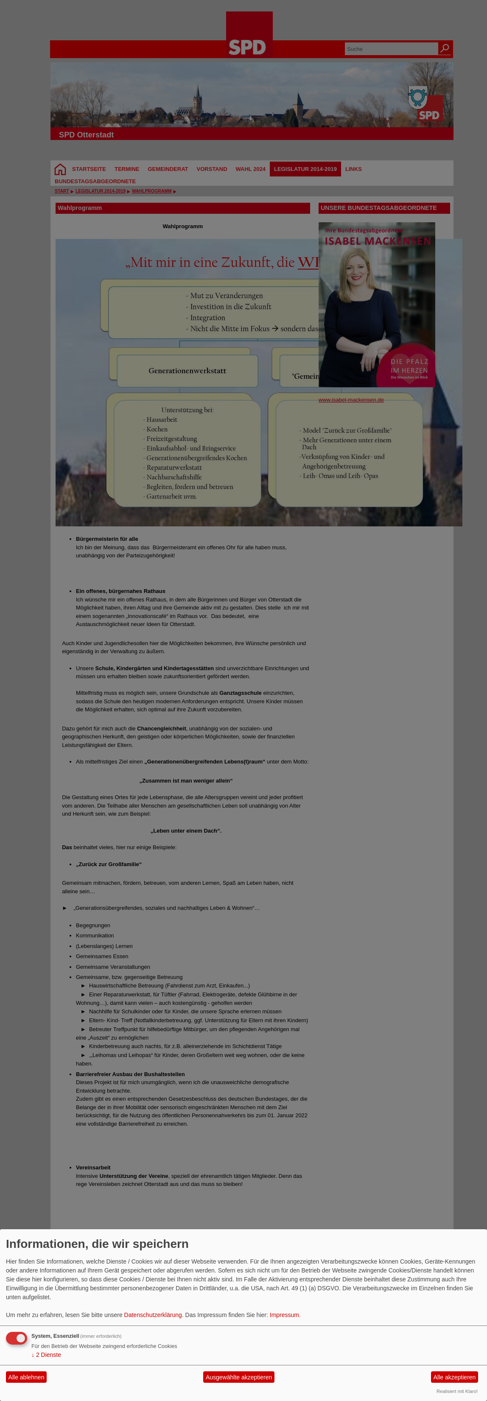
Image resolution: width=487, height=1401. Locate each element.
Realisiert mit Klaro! (457, 1391)
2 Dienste (46, 1354)
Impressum (284, 1315)
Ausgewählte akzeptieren (239, 1377)
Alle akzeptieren (455, 1377)
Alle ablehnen (26, 1377)
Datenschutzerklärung (153, 1315)
